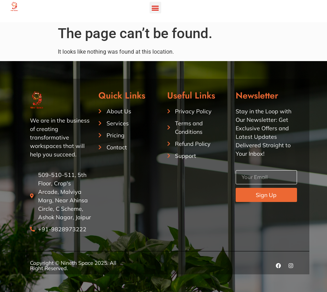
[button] (155, 7)
